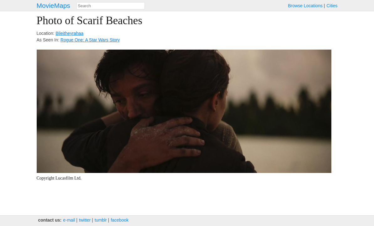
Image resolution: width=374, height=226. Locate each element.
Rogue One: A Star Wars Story (90, 39)
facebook (120, 220)
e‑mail (69, 220)
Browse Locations (305, 5)
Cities (331, 5)
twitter (85, 220)
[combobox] (110, 5)
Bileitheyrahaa (69, 33)
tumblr (101, 220)
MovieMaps (53, 5)
